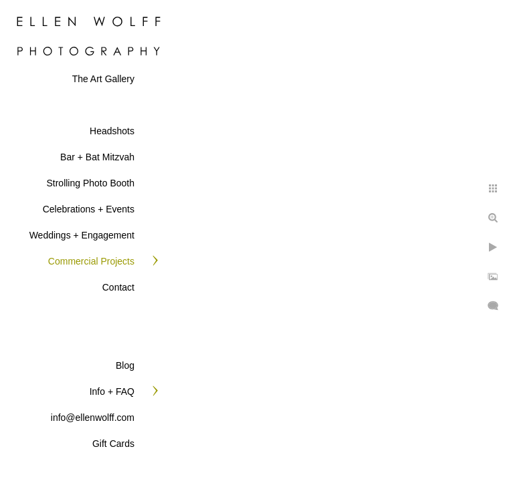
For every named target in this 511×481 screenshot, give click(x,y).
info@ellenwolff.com (92, 417)
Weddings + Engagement (81, 235)
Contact (118, 287)
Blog (125, 365)
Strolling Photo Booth (90, 183)
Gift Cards (113, 443)
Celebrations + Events (88, 209)
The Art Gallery (103, 78)
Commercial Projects (91, 261)
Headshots (112, 131)
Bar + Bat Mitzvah (97, 157)
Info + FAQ (112, 391)
